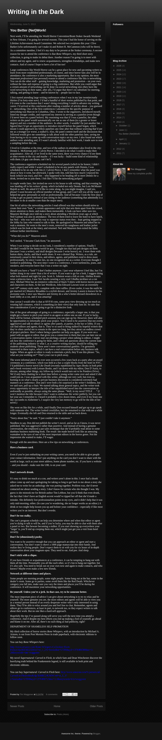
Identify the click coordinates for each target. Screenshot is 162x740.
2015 (119, 113)
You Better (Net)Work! (28, 30)
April (121, 139)
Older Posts (96, 706)
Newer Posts (17, 706)
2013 (119, 122)
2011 (119, 153)
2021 (119, 87)
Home (57, 706)
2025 (119, 70)
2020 (119, 91)
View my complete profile (139, 173)
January (123, 143)
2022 (119, 83)
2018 (119, 100)
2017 (119, 104)
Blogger (96, 733)
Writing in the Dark (36, 11)
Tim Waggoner (138, 169)
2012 (119, 149)
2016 (119, 109)
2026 (119, 66)
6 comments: (52, 694)
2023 (119, 78)
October (123, 125)
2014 (119, 117)
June (121, 130)
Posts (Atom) (63, 714)
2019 (119, 96)
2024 (119, 74)
